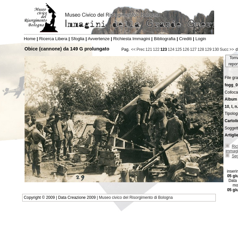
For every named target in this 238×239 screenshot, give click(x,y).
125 (178, 49)
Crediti (185, 38)
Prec (141, 49)
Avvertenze (99, 38)
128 (201, 49)
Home (29, 38)
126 (186, 49)
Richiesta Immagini (131, 38)
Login (200, 38)
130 (215, 49)
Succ (224, 49)
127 (193, 49)
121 (149, 49)
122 (156, 49)
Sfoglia (77, 38)
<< (133, 49)
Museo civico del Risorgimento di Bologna (136, 197)
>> (231, 49)
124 (171, 49)
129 (208, 49)
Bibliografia (164, 38)
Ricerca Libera (53, 38)
